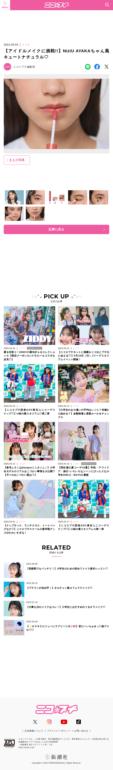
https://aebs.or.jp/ (27, 747)
